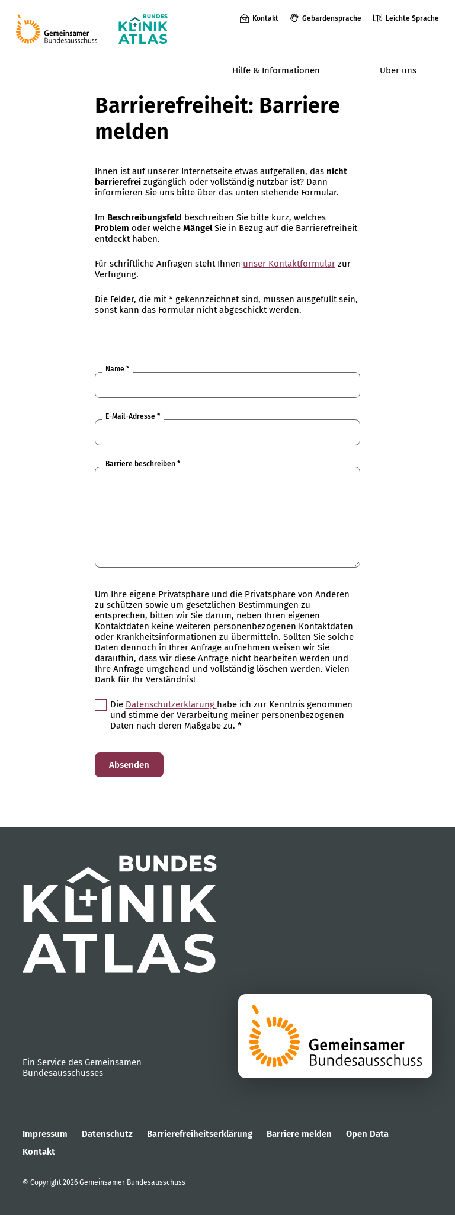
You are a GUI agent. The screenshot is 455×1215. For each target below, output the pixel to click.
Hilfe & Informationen (276, 70)
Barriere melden (299, 1134)
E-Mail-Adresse (132, 416)
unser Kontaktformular (289, 263)
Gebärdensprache (331, 18)
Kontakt (265, 18)
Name (117, 369)
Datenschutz (107, 1134)
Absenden (129, 764)
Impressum (45, 1134)
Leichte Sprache (412, 18)
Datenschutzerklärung (171, 704)
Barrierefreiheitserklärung (199, 1134)
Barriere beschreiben (142, 464)
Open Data (367, 1134)
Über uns (398, 70)
